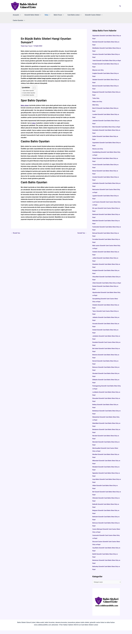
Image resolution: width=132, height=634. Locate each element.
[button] (120, 6)
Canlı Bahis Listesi (71, 15)
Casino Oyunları (107, 15)
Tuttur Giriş (96, 96)
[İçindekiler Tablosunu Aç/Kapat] (34, 82)
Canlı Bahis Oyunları (29, 89)
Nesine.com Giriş (98, 149)
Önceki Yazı (16, 227)
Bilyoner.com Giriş (98, 67)
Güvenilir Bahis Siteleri (31, 15)
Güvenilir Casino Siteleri (89, 15)
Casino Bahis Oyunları (29, 87)
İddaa (45, 15)
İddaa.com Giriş (97, 99)
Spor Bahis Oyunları (29, 85)
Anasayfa (16, 15)
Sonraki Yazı (82, 227)
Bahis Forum (56, 15)
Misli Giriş (95, 102)
